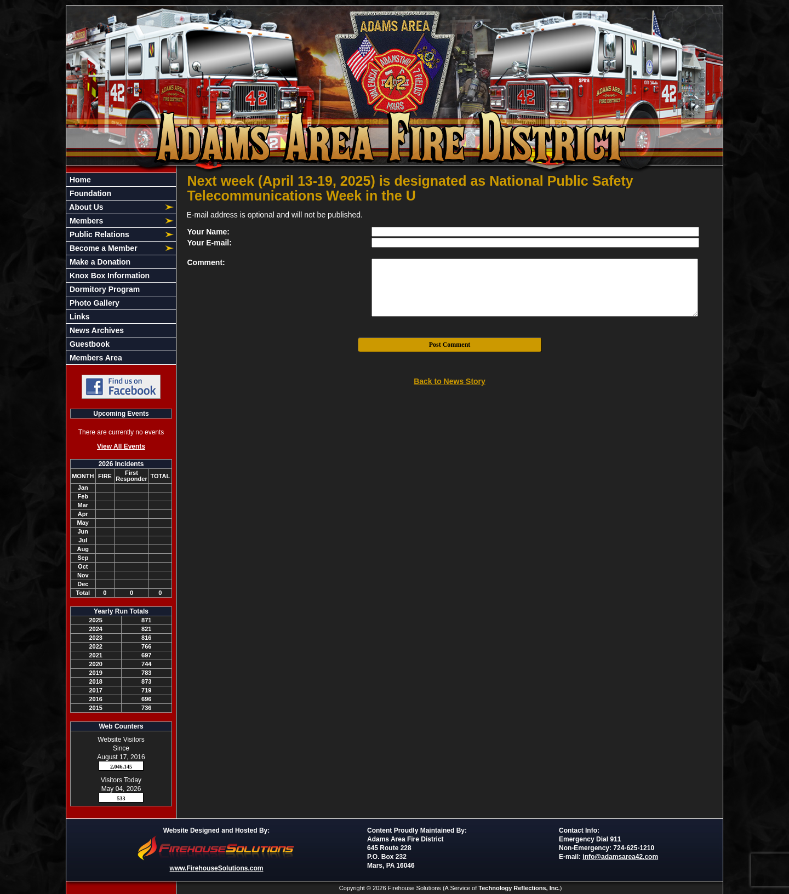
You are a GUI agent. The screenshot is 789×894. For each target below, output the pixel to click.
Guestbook (88, 344)
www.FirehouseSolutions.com (217, 868)
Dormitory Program (103, 289)
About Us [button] (85, 207)
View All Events (121, 446)
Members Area (94, 357)
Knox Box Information (108, 275)
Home (79, 179)
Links (78, 316)
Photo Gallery (93, 303)
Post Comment (450, 344)
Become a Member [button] (102, 248)
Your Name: (208, 231)
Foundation (89, 193)
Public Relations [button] (98, 234)
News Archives (95, 330)
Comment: (206, 262)
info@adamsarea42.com (620, 857)
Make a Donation (98, 261)
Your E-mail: (209, 242)
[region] (121, 268)
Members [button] (85, 220)
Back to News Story (449, 381)
